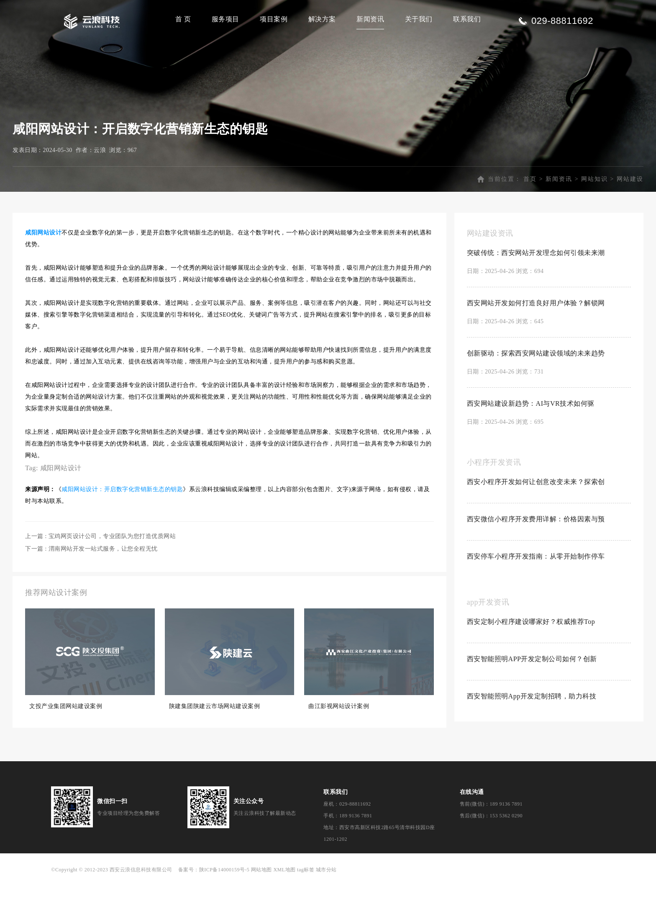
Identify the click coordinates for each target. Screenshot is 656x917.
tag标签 (305, 904)
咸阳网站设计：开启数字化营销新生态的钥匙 (122, 523)
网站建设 (630, 213)
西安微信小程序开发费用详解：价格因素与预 (536, 553)
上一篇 (100, 570)
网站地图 (261, 904)
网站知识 (594, 213)
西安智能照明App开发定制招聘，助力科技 (532, 730)
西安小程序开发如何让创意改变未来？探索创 (536, 516)
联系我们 (467, 19)
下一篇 (91, 583)
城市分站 (326, 904)
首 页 (183, 19)
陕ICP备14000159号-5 (224, 904)
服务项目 (225, 19)
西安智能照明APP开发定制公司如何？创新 (532, 693)
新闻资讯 (370, 19)
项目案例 (273, 19)
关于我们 (419, 19)
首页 (530, 213)
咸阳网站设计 (61, 502)
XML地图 (284, 904)
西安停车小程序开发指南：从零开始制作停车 (536, 590)
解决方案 (322, 19)
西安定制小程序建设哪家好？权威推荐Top (531, 655)
